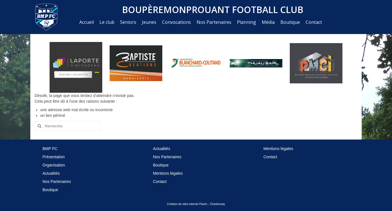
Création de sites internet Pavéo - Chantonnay (196, 204)
